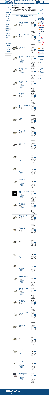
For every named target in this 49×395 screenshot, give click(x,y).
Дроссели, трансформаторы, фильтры (9, 16)
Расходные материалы (7, 40)
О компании (7, 3)
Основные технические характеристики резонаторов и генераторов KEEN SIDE (24, 16)
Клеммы (7, 30)
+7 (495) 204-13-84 (9, 0)
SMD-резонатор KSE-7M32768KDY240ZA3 (22, 143)
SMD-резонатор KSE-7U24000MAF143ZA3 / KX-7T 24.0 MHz (24, 228)
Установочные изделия (8, 46)
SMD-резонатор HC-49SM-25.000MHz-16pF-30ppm (23, 47)
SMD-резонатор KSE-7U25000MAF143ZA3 (22, 301)
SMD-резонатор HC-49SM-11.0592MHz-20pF (23, 216)
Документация (21, 26)
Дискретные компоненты (8, 14)
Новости (24, 3)
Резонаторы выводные (16, 18)
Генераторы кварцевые (16, 19)
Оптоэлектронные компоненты (9, 35)
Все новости (39, 78)
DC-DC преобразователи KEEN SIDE (42, 63)
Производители (15, 3)
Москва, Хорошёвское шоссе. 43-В (27, 0)
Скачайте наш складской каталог (41, 6)
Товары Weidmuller (7, 7)
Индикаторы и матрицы (8, 21)
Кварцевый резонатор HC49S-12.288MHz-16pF (23, 349)
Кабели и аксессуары (8, 27)
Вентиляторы (8, 11)
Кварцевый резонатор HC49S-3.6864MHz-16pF (23, 313)
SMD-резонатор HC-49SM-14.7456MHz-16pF (23, 374)
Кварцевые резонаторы (8, 29)
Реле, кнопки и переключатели (8, 44)
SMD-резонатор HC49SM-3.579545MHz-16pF (23, 325)
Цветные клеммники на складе (42, 72)
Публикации (28, 3)
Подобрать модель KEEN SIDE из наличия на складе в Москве (23, 13)
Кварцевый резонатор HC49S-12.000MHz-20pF (23, 23)
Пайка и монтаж (7, 37)
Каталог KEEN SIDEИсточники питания (41, 11)
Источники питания (7, 25)
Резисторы (7, 42)
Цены (32, 3)
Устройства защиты (7, 48)
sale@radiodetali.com (17, 0)
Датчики (7, 12)
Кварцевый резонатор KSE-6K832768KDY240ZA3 (23, 362)
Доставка (34, 3)
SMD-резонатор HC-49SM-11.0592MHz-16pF (23, 155)
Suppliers (42, 3)
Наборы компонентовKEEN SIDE (41, 16)
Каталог (11, 3)
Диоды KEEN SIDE (41, 76)
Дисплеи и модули (7, 19)
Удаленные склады (7, 54)
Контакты (38, 3)
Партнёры (20, 3)
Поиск (38, 1)
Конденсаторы (8, 31)
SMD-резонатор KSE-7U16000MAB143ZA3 (22, 265)
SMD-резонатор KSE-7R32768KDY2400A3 (22, 94)
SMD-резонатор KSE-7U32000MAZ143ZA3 (22, 131)
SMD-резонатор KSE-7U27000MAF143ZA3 (22, 204)
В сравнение (21, 27)
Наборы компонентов (8, 23)
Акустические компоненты (8, 9)
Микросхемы (8, 33)
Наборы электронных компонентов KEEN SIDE (41, 59)
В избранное (21, 28)
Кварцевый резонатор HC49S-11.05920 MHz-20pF (23, 277)
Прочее (30, 18)
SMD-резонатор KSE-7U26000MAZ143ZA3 (22, 337)
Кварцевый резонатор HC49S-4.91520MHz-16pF (23, 252)
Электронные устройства (8, 50)
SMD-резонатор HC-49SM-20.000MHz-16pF (23, 69)
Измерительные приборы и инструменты (8, 52)
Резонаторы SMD (23, 18)
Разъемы (7, 38)
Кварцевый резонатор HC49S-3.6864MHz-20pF (23, 289)
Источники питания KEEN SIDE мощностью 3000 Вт (41, 68)
